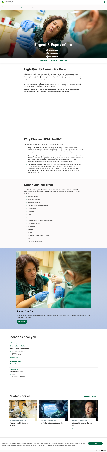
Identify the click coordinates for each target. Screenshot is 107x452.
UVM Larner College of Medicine (40, 398)
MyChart (102, 1)
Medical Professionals (60, 403)
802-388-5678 (34, 328)
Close (95, 443)
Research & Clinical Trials (38, 395)
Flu (29, 201)
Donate (76, 1)
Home (5, 15)
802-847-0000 (12, 431)
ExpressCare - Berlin (18, 301)
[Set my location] (16, 295)
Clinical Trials (52, 1)
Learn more (62, 260)
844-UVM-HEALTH (17, 404)
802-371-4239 (34, 306)
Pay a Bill (44, 1)
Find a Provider (43, 8)
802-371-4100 (58, 431)
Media (55, 405)
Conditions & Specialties (57, 8)
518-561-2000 (81, 431)
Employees (57, 408)
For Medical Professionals (64, 1)
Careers (82, 1)
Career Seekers (58, 400)
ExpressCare (16, 322)
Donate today (83, 407)
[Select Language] (90, 1)
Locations (70, 8)
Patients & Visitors (81, 8)
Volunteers (57, 398)
